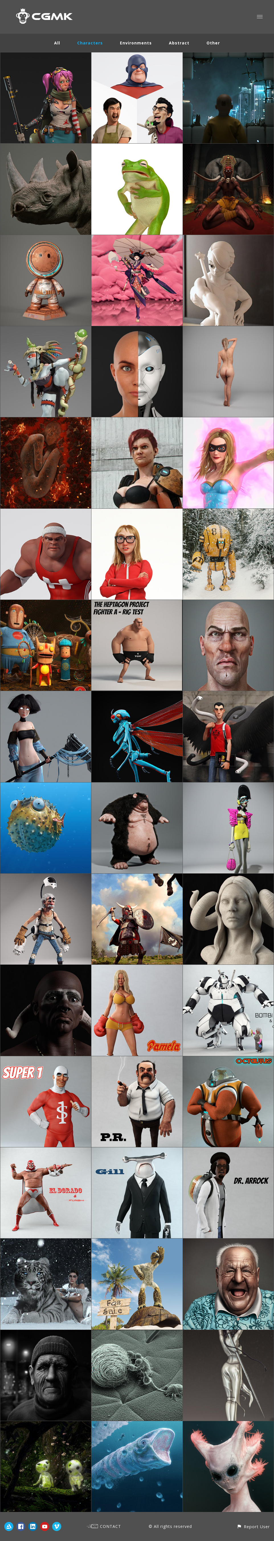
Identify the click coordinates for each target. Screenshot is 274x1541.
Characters (90, 43)
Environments (136, 43)
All (57, 43)
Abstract (179, 43)
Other (213, 43)
